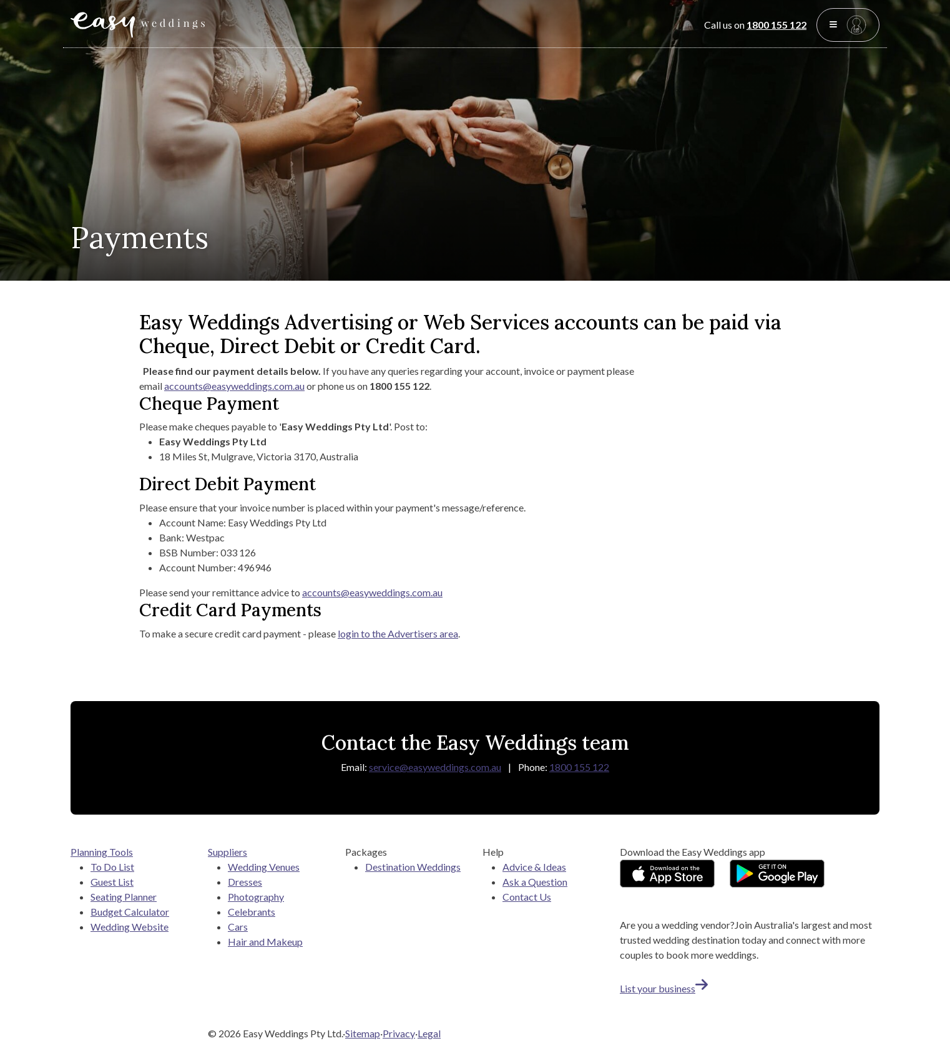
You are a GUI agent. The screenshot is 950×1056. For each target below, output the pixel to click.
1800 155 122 (776, 25)
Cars (238, 926)
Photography (256, 897)
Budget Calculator (130, 912)
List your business (664, 988)
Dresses (245, 882)
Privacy (399, 1033)
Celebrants (251, 912)
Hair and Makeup (265, 941)
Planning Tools (102, 852)
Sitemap (362, 1033)
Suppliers (227, 852)
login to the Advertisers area (398, 633)
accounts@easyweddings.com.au (234, 386)
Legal (429, 1033)
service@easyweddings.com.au (435, 767)
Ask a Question (534, 882)
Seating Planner (124, 897)
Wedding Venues (264, 867)
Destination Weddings (413, 867)
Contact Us (526, 897)
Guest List (112, 882)
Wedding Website (130, 926)
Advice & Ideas (534, 867)
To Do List (112, 867)
